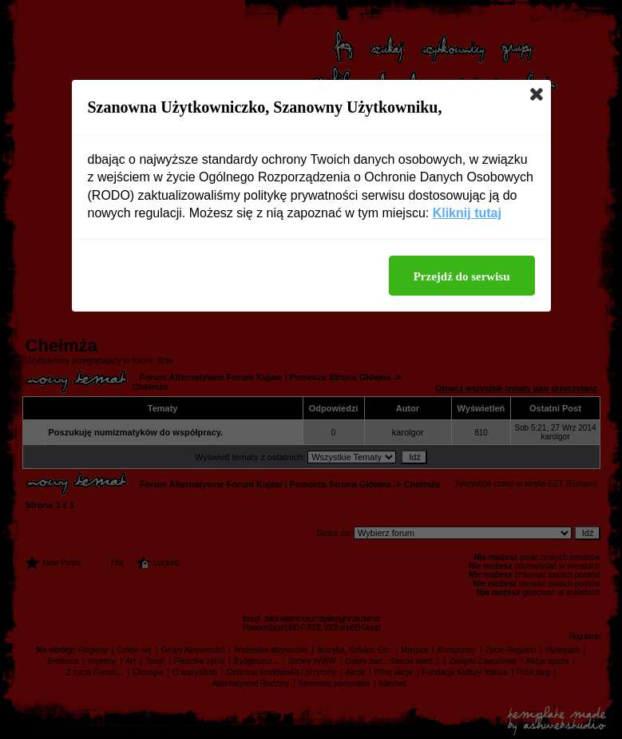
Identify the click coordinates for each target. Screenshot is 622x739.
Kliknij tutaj (467, 213)
